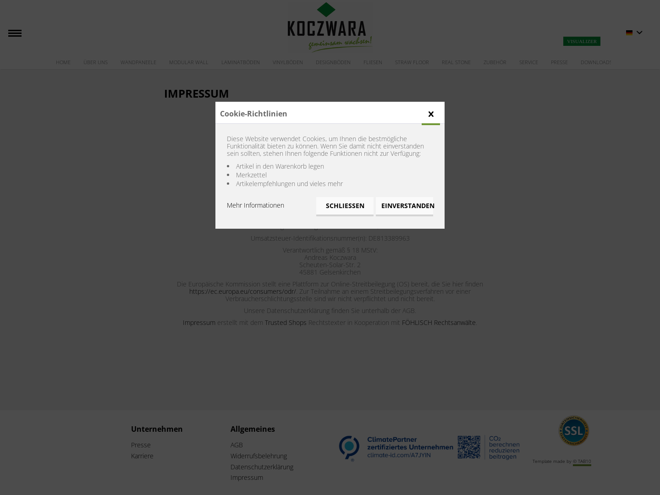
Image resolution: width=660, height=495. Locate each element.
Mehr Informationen (255, 205)
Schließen (345, 205)
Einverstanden (407, 205)
